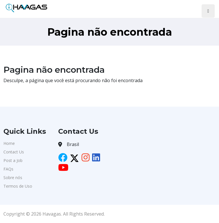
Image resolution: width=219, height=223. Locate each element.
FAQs (8, 169)
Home (9, 143)
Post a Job (13, 160)
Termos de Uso (17, 186)
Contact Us (13, 152)
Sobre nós (12, 177)
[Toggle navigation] (208, 11)
